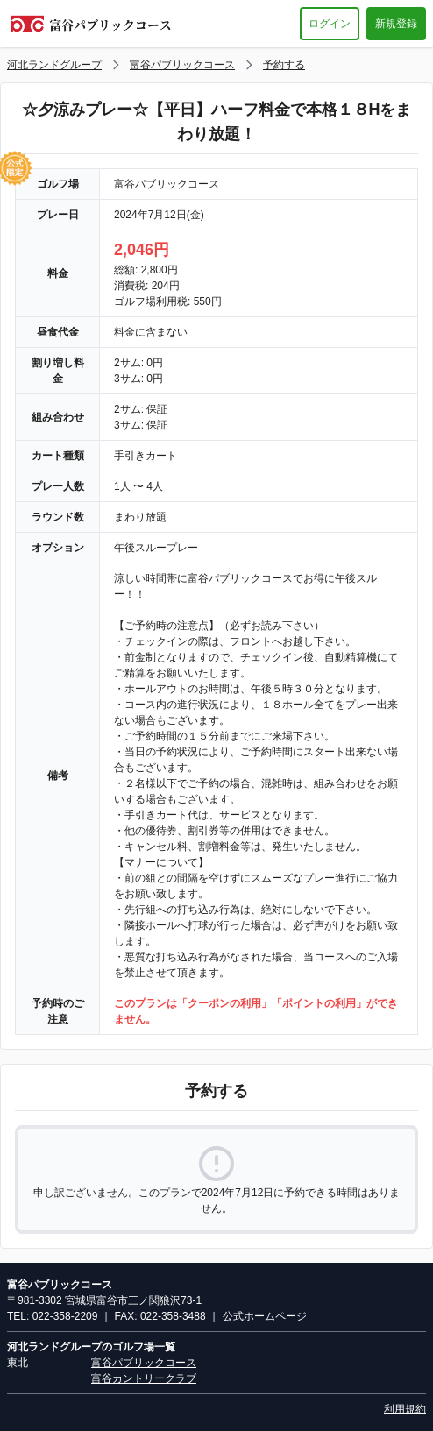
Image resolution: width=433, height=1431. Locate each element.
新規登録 (396, 24)
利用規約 (405, 1409)
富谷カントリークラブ (143, 1378)
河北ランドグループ (54, 65)
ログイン (330, 24)
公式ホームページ (265, 1316)
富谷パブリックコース (182, 65)
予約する (284, 65)
